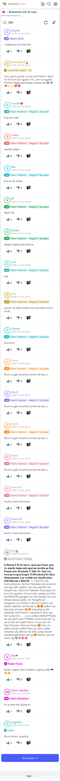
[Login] (55, 4)
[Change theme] (43, 4)
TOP (30, 776)
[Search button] (49, 4)
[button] (4, 4)
